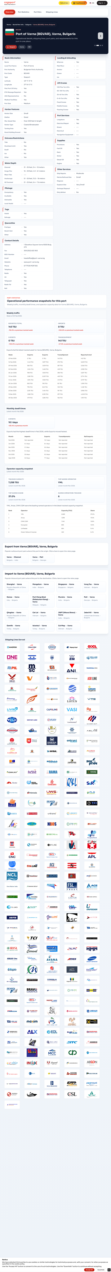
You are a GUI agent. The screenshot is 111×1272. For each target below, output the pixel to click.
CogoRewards (79, 3)
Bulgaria (28, 25)
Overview (9, 12)
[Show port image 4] (102, 45)
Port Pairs (37, 12)
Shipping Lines (52, 12)
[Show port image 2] (98, 45)
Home (9, 25)
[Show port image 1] (95, 45)
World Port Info (18, 25)
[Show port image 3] (100, 45)
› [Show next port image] (100, 35)
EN (92, 3)
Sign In (102, 3)
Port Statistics (23, 12)
